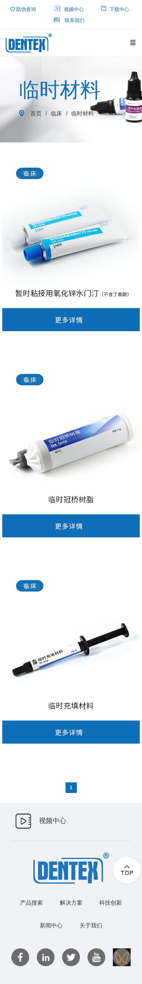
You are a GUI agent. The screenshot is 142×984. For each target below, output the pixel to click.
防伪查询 (23, 9)
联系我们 (69, 20)
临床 (56, 113)
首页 (36, 113)
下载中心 (115, 9)
